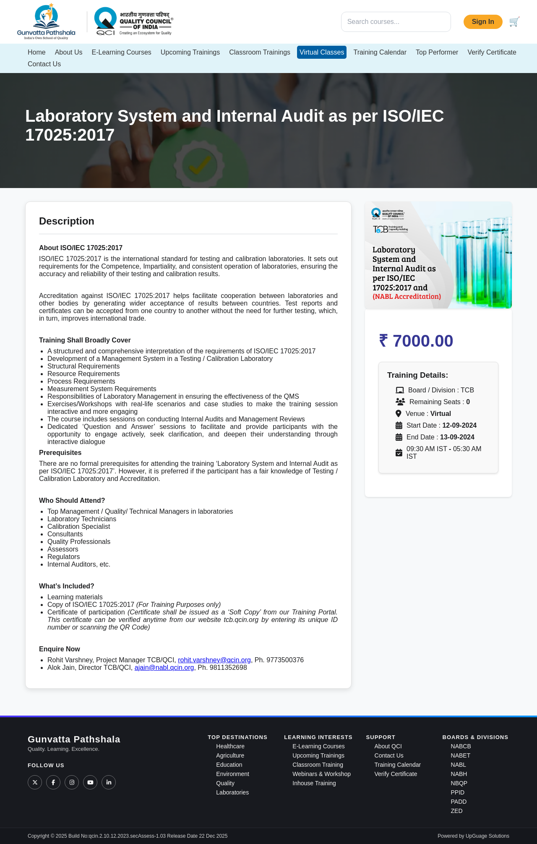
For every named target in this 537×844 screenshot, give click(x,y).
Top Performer (437, 52)
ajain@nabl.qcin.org (164, 667)
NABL (459, 764)
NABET (461, 755)
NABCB (461, 746)
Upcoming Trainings (190, 52)
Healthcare (230, 746)
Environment (232, 774)
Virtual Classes (322, 52)
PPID (458, 792)
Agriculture (230, 755)
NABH (459, 774)
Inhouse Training (314, 783)
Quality (225, 783)
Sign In (483, 21)
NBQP (459, 783)
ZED (457, 810)
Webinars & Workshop (321, 774)
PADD (459, 801)
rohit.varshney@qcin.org (214, 660)
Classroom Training (317, 764)
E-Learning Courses (121, 52)
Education (229, 764)
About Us (69, 52)
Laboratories (232, 792)
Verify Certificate (491, 52)
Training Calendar (380, 52)
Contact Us (44, 64)
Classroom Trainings (259, 52)
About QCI (388, 746)
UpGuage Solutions (487, 836)
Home (37, 52)
